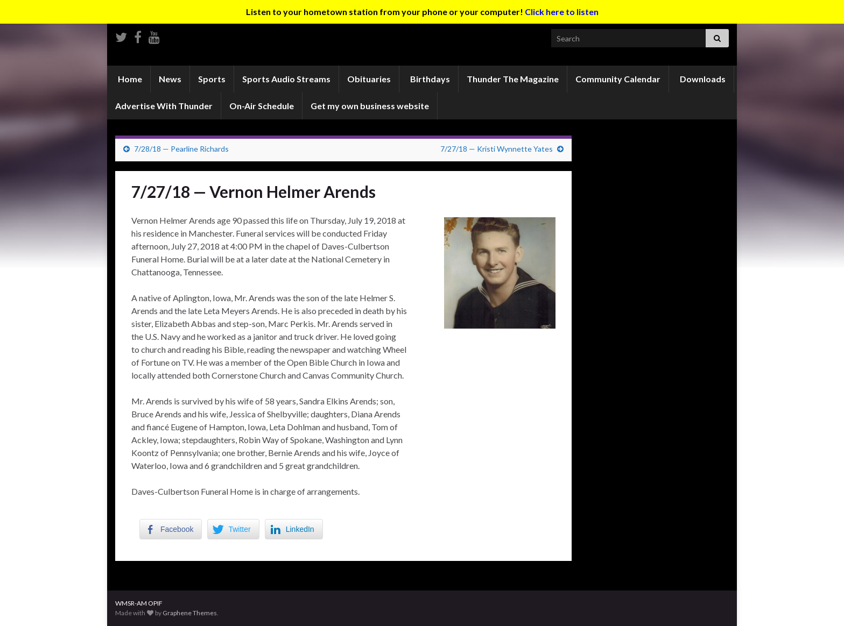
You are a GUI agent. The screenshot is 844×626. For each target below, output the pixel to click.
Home (129, 79)
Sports (212, 79)
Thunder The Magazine (513, 79)
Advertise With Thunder (164, 106)
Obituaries (369, 79)
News (170, 79)
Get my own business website (370, 106)
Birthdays (429, 79)
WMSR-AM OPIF (139, 603)
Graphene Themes (190, 613)
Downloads (702, 79)
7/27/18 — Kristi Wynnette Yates (496, 148)
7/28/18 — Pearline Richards (181, 148)
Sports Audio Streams (286, 79)
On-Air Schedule (261, 106)
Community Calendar (617, 79)
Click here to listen (562, 11)
